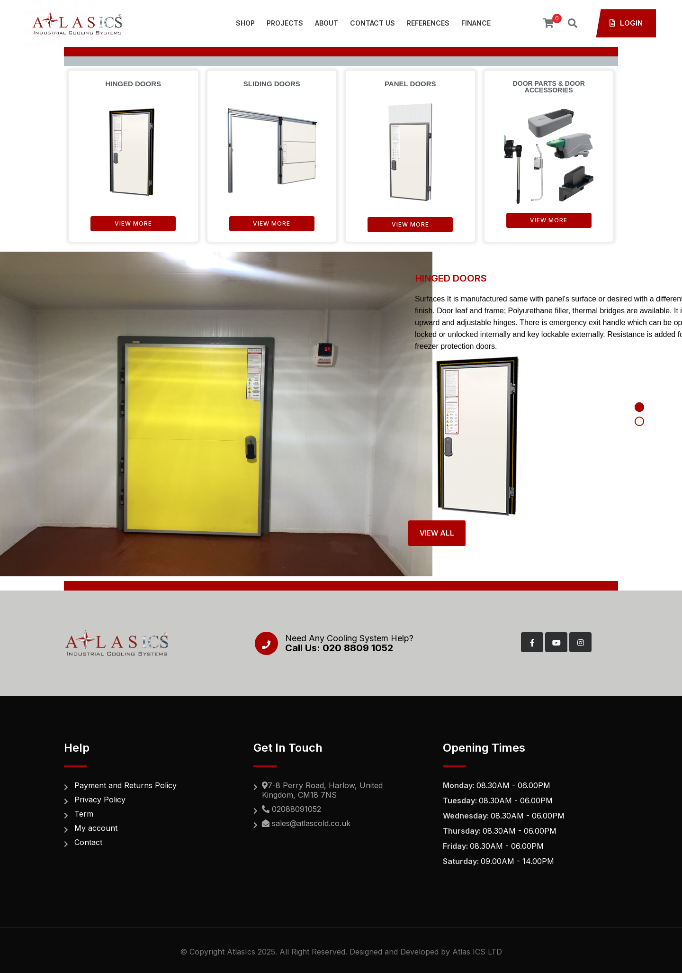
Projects (285, 23)
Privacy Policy (100, 799)
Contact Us (372, 23)
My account (95, 828)
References (428, 23)
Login (626, 22)
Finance (476, 23)
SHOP (245, 23)
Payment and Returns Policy (125, 785)
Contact (88, 842)
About (326, 23)
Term (83, 813)
